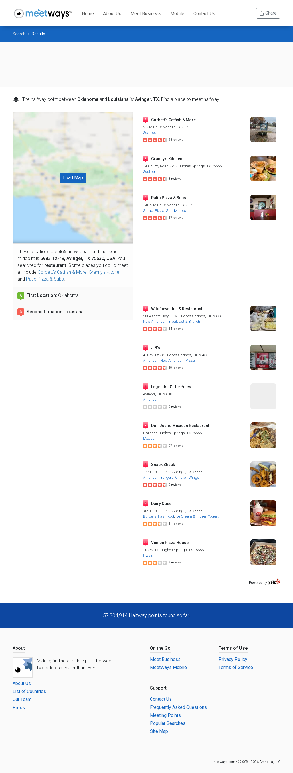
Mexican (150, 438)
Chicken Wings (187, 477)
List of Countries (29, 691)
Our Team (22, 699)
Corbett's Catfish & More (62, 272)
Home (88, 13)
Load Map (73, 177)
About (19, 648)
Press (19, 707)
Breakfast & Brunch (184, 321)
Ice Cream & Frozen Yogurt (197, 516)
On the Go (160, 648)
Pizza (159, 210)
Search (19, 34)
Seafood (149, 132)
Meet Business (145, 13)
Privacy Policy (233, 659)
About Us (112, 13)
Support (158, 688)
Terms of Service (236, 667)
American (151, 360)
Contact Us (204, 13)
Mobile (177, 13)
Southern (150, 171)
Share (268, 13)
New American (155, 321)
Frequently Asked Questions (178, 707)
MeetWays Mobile (168, 667)
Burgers (166, 477)
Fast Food (166, 516)
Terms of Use (233, 648)
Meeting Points (165, 715)
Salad (148, 210)
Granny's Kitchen (105, 272)
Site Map (159, 731)
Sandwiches (176, 210)
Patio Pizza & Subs (45, 279)
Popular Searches (167, 723)
